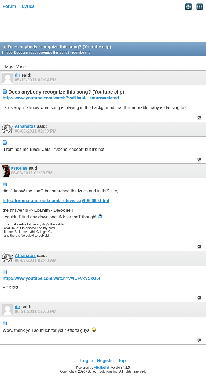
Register (105, 360)
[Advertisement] (43, 27)
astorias (19, 168)
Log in (86, 360)
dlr (17, 75)
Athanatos (25, 126)
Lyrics (28, 6)
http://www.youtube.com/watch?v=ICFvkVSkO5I (51, 278)
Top (122, 360)
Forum (9, 6)
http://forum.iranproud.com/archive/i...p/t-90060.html (56, 200)
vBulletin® (102, 368)
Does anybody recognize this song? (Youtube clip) (52, 52)
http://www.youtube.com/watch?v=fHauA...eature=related (61, 98)
